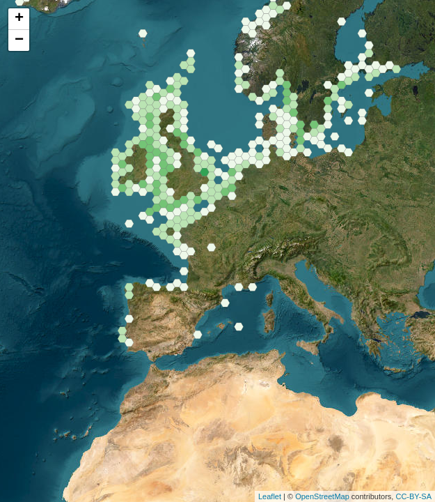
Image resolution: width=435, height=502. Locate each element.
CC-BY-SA (413, 496)
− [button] (19, 40)
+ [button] (19, 18)
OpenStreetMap (322, 496)
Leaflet (269, 496)
